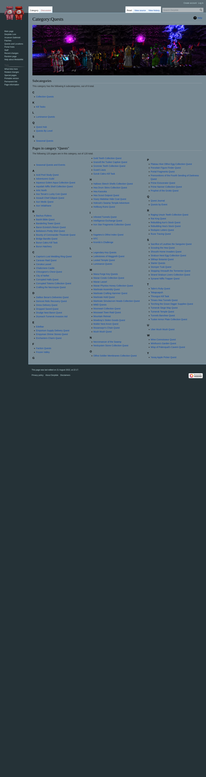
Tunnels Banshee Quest (163, 315)
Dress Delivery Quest (46, 305)
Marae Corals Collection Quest (108, 278)
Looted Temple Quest (104, 260)
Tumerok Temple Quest (162, 311)
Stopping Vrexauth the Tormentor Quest (170, 271)
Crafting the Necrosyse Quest (51, 287)
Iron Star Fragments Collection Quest (112, 224)
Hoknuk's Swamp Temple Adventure (111, 203)
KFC (95, 238)
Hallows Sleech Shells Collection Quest (113, 183)
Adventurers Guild (45, 178)
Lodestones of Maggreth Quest (108, 256)
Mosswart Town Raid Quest (107, 312)
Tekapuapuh (157, 292)
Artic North (41, 190)
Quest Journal (158, 200)
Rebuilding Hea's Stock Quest (166, 226)
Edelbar (40, 326)
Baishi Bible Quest (45, 219)
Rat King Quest (158, 218)
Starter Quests (158, 263)
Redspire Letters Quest (162, 230)
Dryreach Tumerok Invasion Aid (51, 316)
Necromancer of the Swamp (107, 342)
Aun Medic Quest (44, 202)
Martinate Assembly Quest (106, 289)
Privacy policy (37, 375)
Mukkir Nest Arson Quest (105, 324)
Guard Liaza (99, 170)
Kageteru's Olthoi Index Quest (108, 234)
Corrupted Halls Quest (47, 279)
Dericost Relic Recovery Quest (51, 301)
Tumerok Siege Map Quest (164, 307)
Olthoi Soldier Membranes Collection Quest (115, 355)
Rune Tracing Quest (161, 234)
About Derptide (51, 375)
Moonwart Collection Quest (107, 308)
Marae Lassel (100, 282)
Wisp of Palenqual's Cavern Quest (168, 347)
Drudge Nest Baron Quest (49, 312)
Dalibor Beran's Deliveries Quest (52, 297)
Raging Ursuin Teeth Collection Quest (169, 214)
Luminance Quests (45, 116)
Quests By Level (44, 131)
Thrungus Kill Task (160, 296)
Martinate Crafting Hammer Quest (110, 293)
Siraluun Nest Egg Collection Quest (168, 255)
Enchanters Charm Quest (48, 338)
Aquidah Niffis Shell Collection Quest (54, 186)
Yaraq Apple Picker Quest (163, 357)
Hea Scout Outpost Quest (106, 195)
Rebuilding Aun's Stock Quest (165, 222)
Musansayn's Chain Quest (106, 327)
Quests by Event (159, 204)
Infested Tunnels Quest (105, 217)
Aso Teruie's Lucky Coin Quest (51, 194)
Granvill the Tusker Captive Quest (110, 162)
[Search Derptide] (182, 10)
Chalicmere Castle (45, 268)
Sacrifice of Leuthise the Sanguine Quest (171, 244)
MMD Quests (100, 304)
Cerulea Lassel (43, 264)
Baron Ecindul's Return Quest (51, 227)
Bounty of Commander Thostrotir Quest (55, 235)
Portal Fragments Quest (163, 171)
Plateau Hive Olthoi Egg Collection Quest (171, 164)
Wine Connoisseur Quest (163, 339)
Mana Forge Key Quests (105, 274)
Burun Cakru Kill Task (47, 242)
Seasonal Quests (44, 141)
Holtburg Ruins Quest (104, 207)
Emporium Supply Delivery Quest (52, 330)
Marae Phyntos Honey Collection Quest (113, 285)
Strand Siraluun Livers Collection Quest (170, 274)
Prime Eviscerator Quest (163, 183)
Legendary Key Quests (104, 252)
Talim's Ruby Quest (160, 288)
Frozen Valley (43, 352)
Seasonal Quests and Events (50, 165)
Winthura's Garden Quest (163, 343)
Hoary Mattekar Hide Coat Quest (109, 199)
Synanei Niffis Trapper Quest (165, 278)
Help (199, 18)
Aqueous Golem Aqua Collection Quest (55, 182)
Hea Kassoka (100, 191)
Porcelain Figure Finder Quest (166, 167)
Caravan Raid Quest (46, 260)
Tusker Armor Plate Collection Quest (169, 319)
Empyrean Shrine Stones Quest (52, 334)
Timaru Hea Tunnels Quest (164, 300)
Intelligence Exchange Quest (107, 220)
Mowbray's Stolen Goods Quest (109, 320)
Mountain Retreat (102, 316)
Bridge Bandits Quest (46, 238)
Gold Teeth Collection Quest (107, 158)
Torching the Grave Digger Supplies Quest (172, 304)
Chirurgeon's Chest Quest (49, 272)
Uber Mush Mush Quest (163, 329)
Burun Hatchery (44, 246)
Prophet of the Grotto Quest (164, 190)
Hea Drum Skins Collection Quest (110, 187)
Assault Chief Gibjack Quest (50, 198)
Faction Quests (43, 348)
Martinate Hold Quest (104, 297)
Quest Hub (41, 127)
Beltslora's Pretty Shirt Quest (50, 231)
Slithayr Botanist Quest (162, 259)
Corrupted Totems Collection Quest (53, 283)
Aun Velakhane (43, 205)
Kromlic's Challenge (103, 242)
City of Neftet (42, 275)
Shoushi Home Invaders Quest (166, 251)
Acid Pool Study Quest (47, 175)
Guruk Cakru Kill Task (104, 173)
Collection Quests (45, 96)
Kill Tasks (40, 106)
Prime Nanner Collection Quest (166, 186)
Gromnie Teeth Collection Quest (109, 166)
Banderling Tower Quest (48, 223)
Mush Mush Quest (102, 331)
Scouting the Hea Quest (163, 247)
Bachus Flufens (44, 215)
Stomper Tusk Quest (161, 267)
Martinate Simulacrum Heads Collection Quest (116, 301)
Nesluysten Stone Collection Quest (110, 345)
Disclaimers (65, 375)
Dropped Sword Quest (47, 309)
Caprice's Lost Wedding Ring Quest (54, 256)
